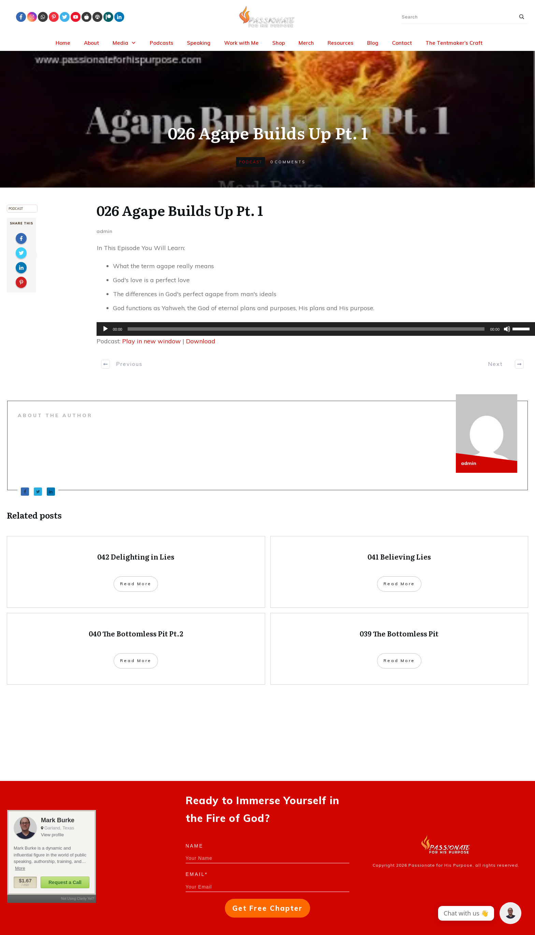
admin (105, 231)
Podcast (250, 162)
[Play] (105, 329)
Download (200, 341)
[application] (312, 329)
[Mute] (507, 329)
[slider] (306, 329)
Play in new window (151, 341)
